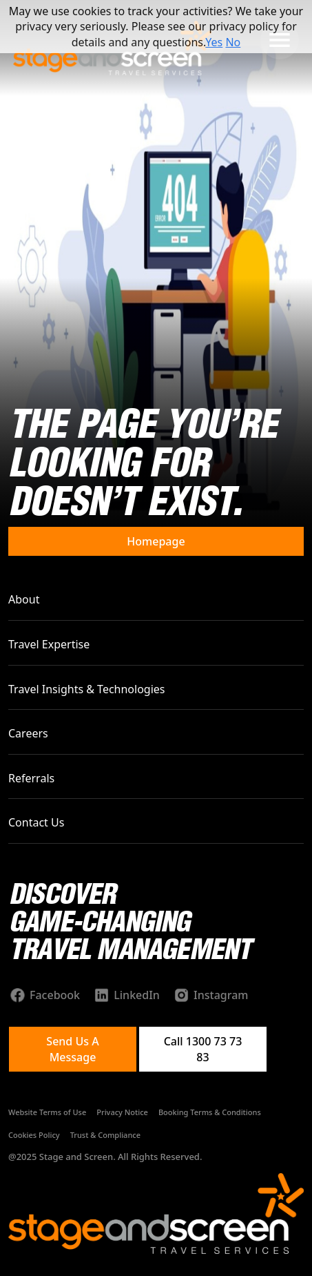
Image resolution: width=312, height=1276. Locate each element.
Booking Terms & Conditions (209, 1112)
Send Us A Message (72, 1049)
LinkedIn (137, 995)
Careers (28, 733)
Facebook (55, 995)
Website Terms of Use (47, 1112)
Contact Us (36, 822)
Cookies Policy (34, 1135)
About (23, 599)
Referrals (31, 778)
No (232, 42)
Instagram (221, 995)
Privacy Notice (122, 1112)
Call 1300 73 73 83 (203, 1049)
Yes (213, 42)
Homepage (156, 541)
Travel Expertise (49, 644)
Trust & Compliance (105, 1135)
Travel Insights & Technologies (86, 689)
